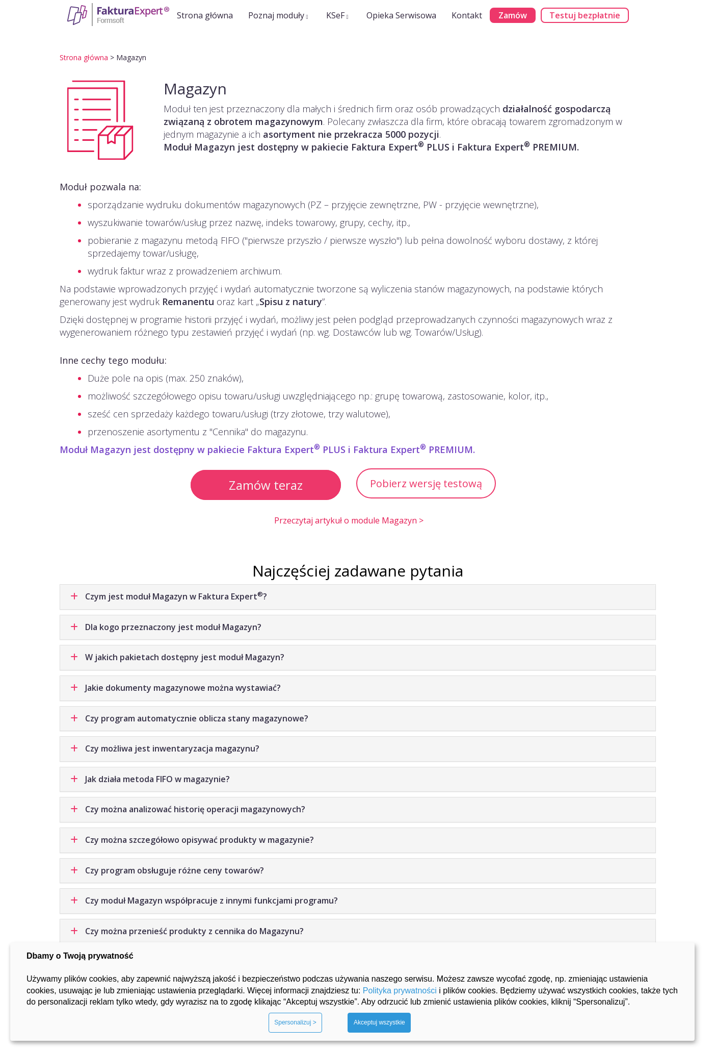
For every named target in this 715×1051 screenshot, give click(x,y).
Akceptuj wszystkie (379, 1022)
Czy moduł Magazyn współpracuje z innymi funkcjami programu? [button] (204, 900)
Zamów (512, 15)
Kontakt (467, 15)
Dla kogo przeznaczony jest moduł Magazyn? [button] (165, 627)
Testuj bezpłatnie (584, 15)
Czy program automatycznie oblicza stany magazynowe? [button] (189, 718)
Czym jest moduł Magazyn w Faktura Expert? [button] (168, 596)
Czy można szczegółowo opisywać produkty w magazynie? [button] (192, 839)
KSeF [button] (337, 15)
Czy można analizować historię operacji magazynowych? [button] (187, 809)
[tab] (357, 597)
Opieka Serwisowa (401, 15)
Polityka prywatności (400, 990)
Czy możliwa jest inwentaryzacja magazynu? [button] (164, 748)
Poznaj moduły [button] (278, 15)
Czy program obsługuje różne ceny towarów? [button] (167, 870)
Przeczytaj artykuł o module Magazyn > (348, 520)
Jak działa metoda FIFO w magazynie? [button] (150, 779)
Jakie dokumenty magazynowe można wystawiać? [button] (175, 687)
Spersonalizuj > (295, 1022)
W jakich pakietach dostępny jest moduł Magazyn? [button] (177, 657)
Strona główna (205, 15)
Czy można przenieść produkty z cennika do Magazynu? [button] (187, 931)
